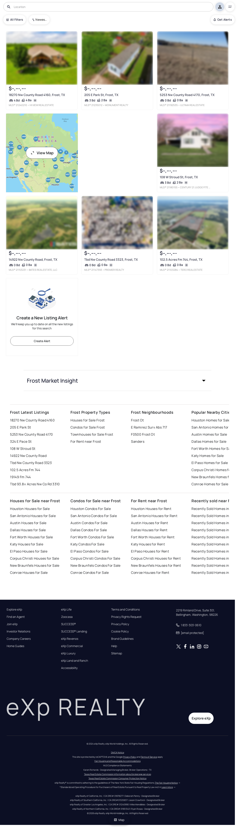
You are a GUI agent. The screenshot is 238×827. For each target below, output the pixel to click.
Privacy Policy (120, 624)
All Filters (14, 19)
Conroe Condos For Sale (90, 572)
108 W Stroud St (22, 448)
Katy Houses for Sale (26, 544)
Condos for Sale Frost (88, 427)
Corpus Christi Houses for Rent (156, 558)
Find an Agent (16, 616)
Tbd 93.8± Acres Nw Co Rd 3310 (35, 484)
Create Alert (42, 341)
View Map (42, 152)
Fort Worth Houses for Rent (152, 537)
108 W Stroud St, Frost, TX (179, 177)
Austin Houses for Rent (149, 523)
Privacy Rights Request (126, 616)
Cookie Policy (120, 631)
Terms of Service (149, 756)
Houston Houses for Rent (151, 508)
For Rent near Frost (86, 441)
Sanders (137, 441)
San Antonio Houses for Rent (154, 515)
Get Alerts (223, 19)
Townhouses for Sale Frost (92, 434)
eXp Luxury (68, 653)
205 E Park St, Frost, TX (101, 95)
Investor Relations (18, 631)
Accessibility (69, 667)
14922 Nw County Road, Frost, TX (33, 259)
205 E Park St (20, 427)
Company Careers (19, 638)
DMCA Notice (117, 752)
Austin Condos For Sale (89, 523)
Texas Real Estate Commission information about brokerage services (117, 774)
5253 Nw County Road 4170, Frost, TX (187, 95)
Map (119, 820)
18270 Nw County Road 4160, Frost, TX (37, 95)
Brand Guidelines (122, 638)
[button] (117, 380)
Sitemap (116, 653)
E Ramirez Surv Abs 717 (149, 427)
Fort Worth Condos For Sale (92, 537)
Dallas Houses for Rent (149, 530)
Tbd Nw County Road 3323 (31, 462)
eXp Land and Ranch (74, 660)
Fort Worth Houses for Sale (31, 537)
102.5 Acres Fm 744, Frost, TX (181, 259)
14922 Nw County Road (28, 455)
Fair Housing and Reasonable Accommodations (117, 761)
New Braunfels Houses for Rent (156, 565)
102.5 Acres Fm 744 (25, 470)
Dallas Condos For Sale (89, 530)
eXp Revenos (69, 638)
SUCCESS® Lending (74, 631)
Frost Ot (137, 420)
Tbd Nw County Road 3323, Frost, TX (111, 259)
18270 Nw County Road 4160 (32, 420)
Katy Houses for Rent (148, 544)
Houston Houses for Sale (30, 508)
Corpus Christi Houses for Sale (34, 558)
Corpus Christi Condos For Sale (95, 558)
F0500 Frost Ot (143, 434)
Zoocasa (67, 616)
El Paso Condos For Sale (89, 551)
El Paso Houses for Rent (150, 551)
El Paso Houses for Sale (28, 551)
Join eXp (12, 624)
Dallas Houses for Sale (28, 530)
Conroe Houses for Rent (150, 572)
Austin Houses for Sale (28, 523)
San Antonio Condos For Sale (94, 515)
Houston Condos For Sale (91, 508)
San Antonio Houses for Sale (33, 515)
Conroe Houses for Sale (29, 572)
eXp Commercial (72, 646)
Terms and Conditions (125, 609)
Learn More (167, 787)
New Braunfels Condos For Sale (96, 565)
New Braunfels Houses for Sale (34, 565)
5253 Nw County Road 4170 (31, 434)
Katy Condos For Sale (87, 544)
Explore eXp (14, 609)
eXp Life (66, 609)
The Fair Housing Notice (166, 782)
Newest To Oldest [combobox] (41, 19)
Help (114, 646)
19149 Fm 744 (20, 477)
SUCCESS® (68, 624)
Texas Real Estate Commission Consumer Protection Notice (117, 778)
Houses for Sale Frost (88, 420)
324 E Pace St (21, 441)
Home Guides (15, 646)
